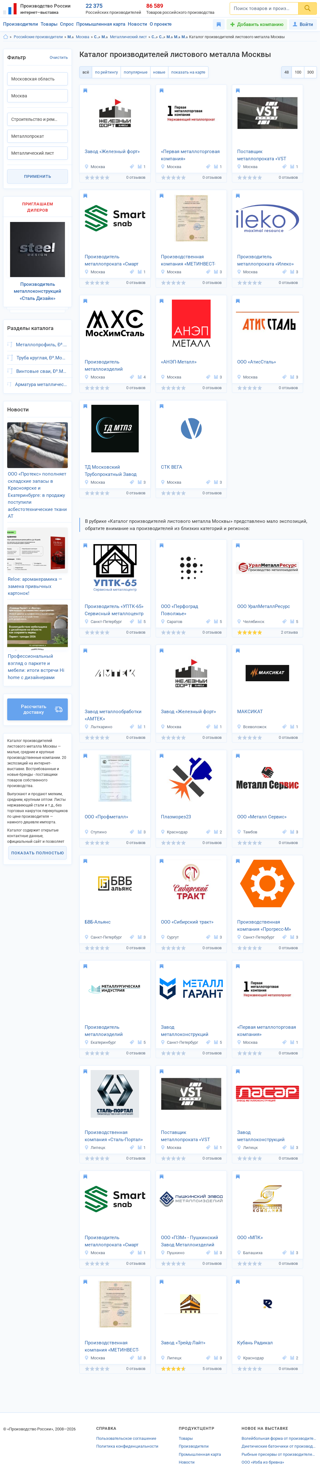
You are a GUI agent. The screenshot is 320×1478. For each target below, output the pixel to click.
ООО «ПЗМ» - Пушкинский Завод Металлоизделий (189, 1241)
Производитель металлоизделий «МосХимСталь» (104, 366)
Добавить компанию (260, 24)
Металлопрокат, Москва (177, 37)
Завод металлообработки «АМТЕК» (113, 715)
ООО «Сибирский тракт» (187, 922)
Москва (82, 37)
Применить (37, 176)
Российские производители (38, 37)
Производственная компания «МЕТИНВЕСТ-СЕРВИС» (188, 261)
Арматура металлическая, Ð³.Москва (41, 382)
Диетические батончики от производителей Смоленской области (279, 1446)
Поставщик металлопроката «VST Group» (261, 155)
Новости (137, 24)
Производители (20, 24)
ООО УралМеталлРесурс (263, 606)
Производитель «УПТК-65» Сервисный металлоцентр (114, 610)
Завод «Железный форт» (112, 151)
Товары (49, 24)
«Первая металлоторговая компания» (190, 155)
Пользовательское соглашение (126, 1438)
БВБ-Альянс (98, 922)
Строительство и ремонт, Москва (162, 37)
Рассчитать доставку (41, 701)
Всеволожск (252, 726)
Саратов (171, 621)
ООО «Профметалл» (106, 817)
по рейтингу (105, 72)
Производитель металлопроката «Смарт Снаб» (111, 261)
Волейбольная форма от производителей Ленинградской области (279, 1438)
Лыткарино (98, 726)
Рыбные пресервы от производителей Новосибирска (279, 1454)
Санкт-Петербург (103, 621)
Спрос (67, 24)
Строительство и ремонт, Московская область (155, 37)
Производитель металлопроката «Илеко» (265, 260)
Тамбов (247, 832)
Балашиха (249, 1252)
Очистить (59, 57)
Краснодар (174, 832)
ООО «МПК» (250, 1237)
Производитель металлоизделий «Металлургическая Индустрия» (106, 1031)
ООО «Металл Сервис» (262, 817)
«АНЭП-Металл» (179, 362)
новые (157, 72)
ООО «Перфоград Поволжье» (179, 610)
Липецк (94, 1147)
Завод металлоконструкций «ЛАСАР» (261, 1136)
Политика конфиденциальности (127, 1446)
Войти (303, 24)
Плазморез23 (176, 817)
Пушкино (172, 1252)
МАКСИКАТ (250, 711)
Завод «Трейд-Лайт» (183, 1343)
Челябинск (250, 621)
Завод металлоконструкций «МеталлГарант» (184, 1031)
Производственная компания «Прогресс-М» (264, 925)
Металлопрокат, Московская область (170, 37)
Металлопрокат (105, 37)
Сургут (170, 937)
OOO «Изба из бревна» (263, 1462)
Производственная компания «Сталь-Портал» (114, 1136)
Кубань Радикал (255, 1343)
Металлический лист (128, 37)
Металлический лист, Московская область (185, 37)
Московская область (71, 37)
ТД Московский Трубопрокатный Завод (111, 470)
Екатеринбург (100, 1042)
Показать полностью (37, 844)
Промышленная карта (100, 24)
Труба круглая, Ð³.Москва (42, 355)
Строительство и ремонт (97, 37)
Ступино (95, 832)
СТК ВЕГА (171, 467)
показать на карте (186, 72)
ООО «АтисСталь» (256, 362)
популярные (134, 72)
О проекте (161, 24)
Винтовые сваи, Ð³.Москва (42, 369)
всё (85, 72)
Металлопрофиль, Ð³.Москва (42, 342)
